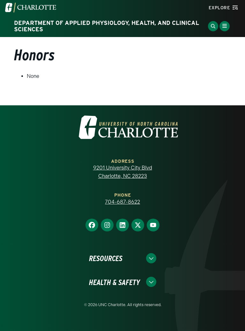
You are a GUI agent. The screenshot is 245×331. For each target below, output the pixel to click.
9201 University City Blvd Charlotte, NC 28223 (122, 172)
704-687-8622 (122, 202)
